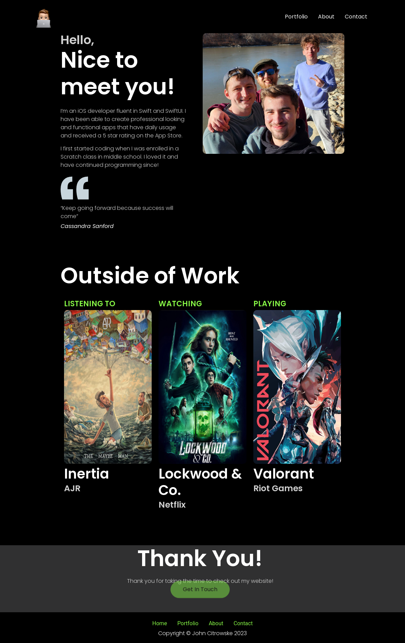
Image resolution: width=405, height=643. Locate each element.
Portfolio (296, 17)
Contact (356, 17)
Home (159, 623)
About (326, 17)
